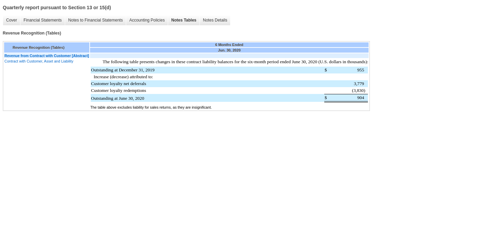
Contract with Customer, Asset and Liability (38, 61)
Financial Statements (43, 20)
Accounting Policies (147, 20)
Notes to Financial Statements (95, 20)
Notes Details (215, 20)
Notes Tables (183, 20)
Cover (11, 20)
